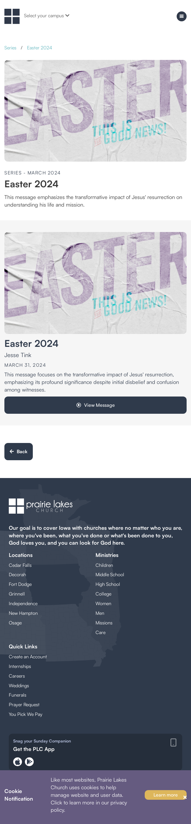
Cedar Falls (20, 565)
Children (104, 565)
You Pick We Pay (25, 714)
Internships (20, 666)
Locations (21, 555)
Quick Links (23, 646)
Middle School (109, 574)
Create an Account (28, 656)
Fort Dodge (20, 584)
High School (107, 584)
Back (19, 451)
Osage (15, 623)
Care (100, 632)
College (103, 594)
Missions (103, 623)
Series (10, 48)
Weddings (19, 685)
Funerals (17, 695)
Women (103, 603)
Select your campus (46, 15)
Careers (17, 676)
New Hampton (23, 613)
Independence (23, 603)
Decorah (17, 574)
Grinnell (17, 594)
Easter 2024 (39, 48)
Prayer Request (24, 704)
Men (99, 613)
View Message (95, 405)
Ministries (106, 555)
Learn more (166, 795)
